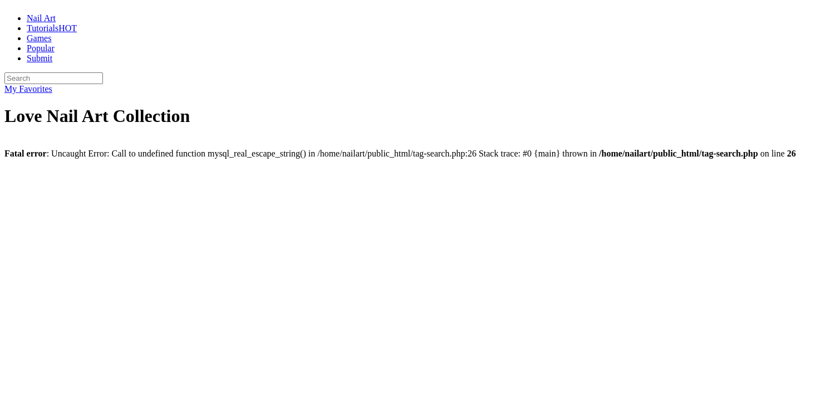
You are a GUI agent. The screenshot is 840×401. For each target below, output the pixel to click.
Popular (41, 48)
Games (39, 38)
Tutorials (52, 28)
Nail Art (41, 18)
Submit (39, 58)
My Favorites (28, 89)
